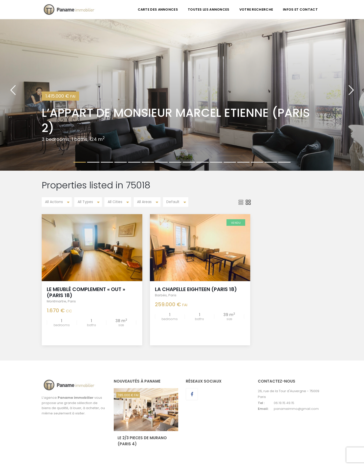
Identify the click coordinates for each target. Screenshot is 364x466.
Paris (72, 301)
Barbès (161, 295)
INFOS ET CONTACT (300, 9)
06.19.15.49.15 (284, 403)
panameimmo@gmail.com (296, 408)
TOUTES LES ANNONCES (209, 9)
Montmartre (56, 301)
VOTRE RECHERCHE (256, 9)
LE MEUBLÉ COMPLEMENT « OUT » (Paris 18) (86, 292)
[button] (13, 94)
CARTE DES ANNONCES (158, 9)
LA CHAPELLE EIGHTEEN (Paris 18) (196, 289)
